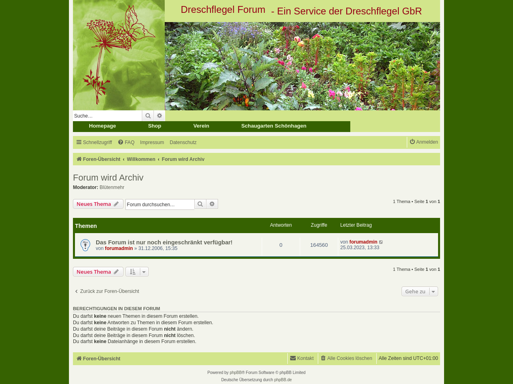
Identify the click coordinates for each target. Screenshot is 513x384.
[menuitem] (125, 142)
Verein (201, 126)
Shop (154, 126)
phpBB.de (283, 380)
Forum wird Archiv (108, 178)
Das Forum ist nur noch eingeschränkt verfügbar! (164, 242)
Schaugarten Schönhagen (274, 126)
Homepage (102, 126)
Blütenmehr (112, 187)
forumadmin (119, 248)
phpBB (236, 372)
